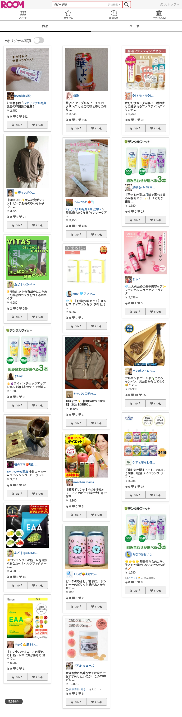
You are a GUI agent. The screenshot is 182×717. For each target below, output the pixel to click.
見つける (68, 14)
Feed (23, 14)
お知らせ (113, 14)
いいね (39, 125)
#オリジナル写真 (35, 103)
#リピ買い (94, 209)
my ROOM (159, 14)
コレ (19, 125)
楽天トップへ (170, 4)
